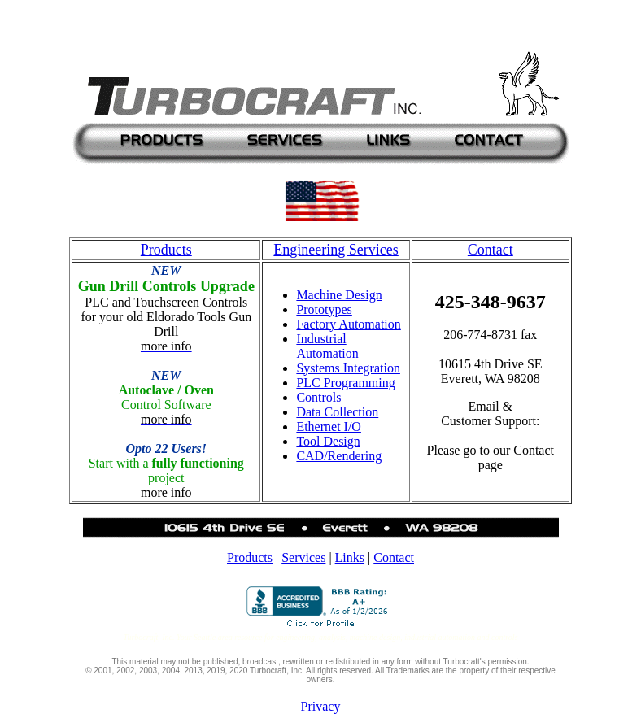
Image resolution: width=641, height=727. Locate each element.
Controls (318, 397)
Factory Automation (348, 324)
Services (303, 557)
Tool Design (328, 441)
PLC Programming (345, 383)
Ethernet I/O (328, 426)
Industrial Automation (327, 346)
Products (250, 557)
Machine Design (339, 295)
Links (349, 557)
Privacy (321, 706)
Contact (393, 557)
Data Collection (337, 412)
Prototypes (323, 309)
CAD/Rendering (339, 456)
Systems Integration (348, 368)
